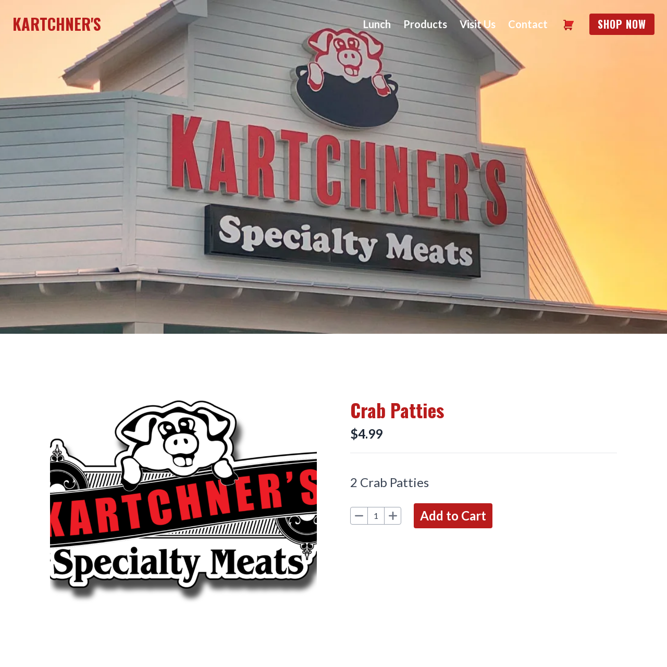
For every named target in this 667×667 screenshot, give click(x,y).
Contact (528, 24)
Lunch (377, 24)
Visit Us (478, 24)
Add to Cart (453, 515)
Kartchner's (57, 24)
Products (425, 24)
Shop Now (622, 24)
